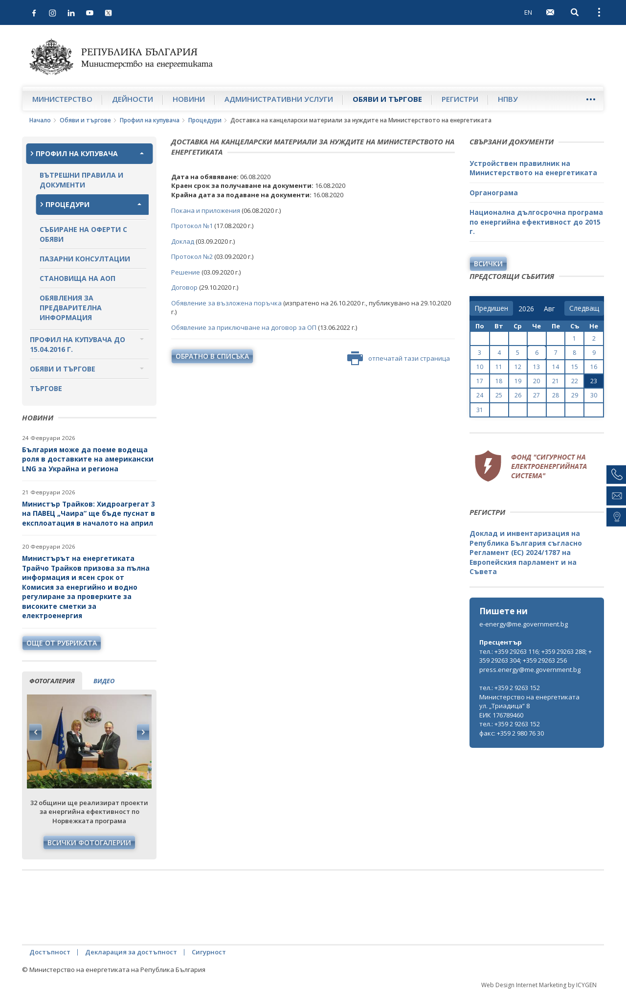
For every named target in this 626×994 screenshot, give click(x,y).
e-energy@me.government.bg (523, 624)
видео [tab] (103, 680)
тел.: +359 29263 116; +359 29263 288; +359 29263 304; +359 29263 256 (535, 656)
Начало (40, 120)
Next (142, 732)
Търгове (46, 388)
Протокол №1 (192, 225)
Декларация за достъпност (131, 952)
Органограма (494, 192)
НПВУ (508, 99)
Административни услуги (278, 99)
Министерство (62, 99)
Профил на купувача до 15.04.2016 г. (77, 344)
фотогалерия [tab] (52, 680)
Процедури (205, 120)
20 (536, 381)
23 (593, 381)
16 (593, 367)
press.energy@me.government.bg (530, 669)
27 (536, 395)
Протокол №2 (192, 256)
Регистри (460, 99)
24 (479, 395)
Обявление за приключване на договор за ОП (243, 327)
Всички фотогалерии (89, 842)
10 (479, 367)
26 (517, 395)
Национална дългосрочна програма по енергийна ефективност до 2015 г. (536, 222)
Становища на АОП (77, 278)
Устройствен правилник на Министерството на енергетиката (533, 168)
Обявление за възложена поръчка (226, 303)
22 (574, 381)
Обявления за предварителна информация (71, 307)
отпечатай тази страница (398, 358)
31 (479, 410)
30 (593, 395)
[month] (551, 309)
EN (528, 12)
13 (536, 367)
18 (498, 381)
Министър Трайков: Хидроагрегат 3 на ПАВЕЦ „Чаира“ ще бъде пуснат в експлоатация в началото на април (88, 513)
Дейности (132, 99)
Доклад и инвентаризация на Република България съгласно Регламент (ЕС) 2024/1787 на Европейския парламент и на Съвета (526, 552)
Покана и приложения (205, 210)
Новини (189, 99)
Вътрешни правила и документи (81, 179)
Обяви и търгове (387, 99)
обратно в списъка (212, 356)
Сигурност (209, 952)
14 (555, 367)
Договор (184, 287)
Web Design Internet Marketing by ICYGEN (539, 985)
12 (517, 367)
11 (498, 367)
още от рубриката (61, 642)
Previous (35, 732)
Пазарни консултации (85, 258)
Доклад (182, 241)
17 (479, 381)
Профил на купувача (149, 120)
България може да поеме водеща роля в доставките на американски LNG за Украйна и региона (88, 459)
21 (555, 381)
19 (517, 381)
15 (574, 367)
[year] (526, 309)
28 (555, 395)
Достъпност (49, 952)
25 (498, 395)
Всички (488, 263)
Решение (185, 272)
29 (574, 395)
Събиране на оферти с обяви (83, 234)
